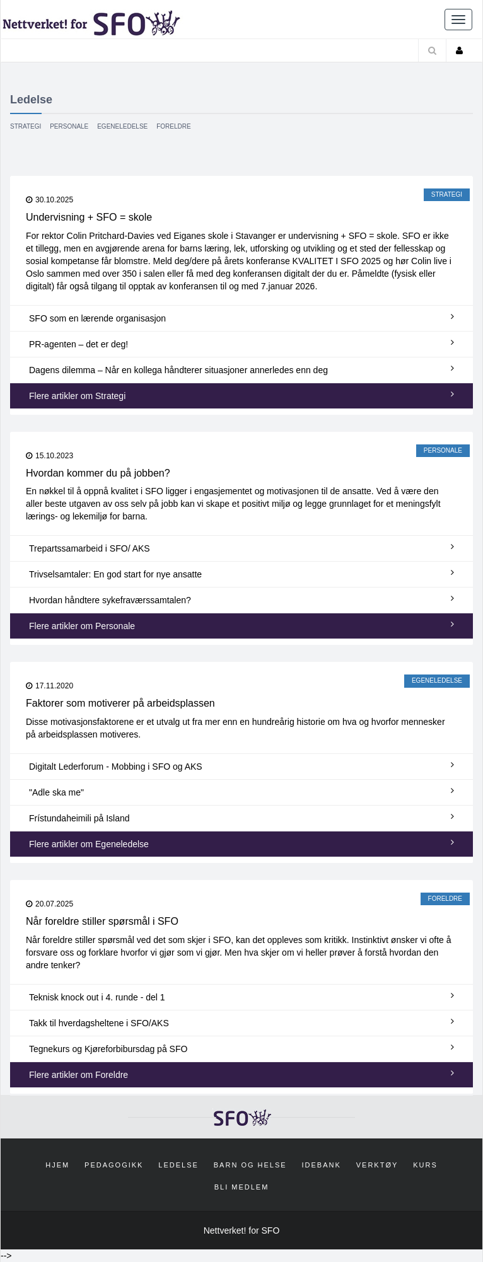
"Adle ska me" (241, 791)
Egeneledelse (122, 126)
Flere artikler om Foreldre (241, 1074)
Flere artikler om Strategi (241, 395)
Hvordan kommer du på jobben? (98, 473)
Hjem (57, 1165)
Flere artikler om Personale (241, 625)
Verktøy (377, 1165)
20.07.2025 (49, 904)
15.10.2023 (49, 455)
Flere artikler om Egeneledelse (241, 843)
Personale (69, 126)
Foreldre (173, 126)
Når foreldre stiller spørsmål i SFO (102, 921)
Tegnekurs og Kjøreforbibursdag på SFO (241, 1048)
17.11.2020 (49, 685)
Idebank (321, 1165)
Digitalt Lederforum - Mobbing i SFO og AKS (241, 766)
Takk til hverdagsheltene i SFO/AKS (241, 1022)
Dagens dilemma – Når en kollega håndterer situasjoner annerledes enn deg (241, 369)
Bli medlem (241, 1187)
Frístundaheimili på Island (241, 817)
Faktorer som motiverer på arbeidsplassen (120, 703)
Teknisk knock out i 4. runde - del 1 (241, 996)
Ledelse (178, 1165)
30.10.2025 (49, 199)
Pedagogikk (113, 1165)
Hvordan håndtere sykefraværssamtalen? (241, 599)
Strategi (25, 126)
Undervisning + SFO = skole (89, 217)
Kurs (425, 1165)
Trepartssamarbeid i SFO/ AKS (241, 547)
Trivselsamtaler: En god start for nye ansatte (241, 573)
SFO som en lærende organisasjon (241, 317)
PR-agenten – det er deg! (241, 343)
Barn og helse (250, 1165)
